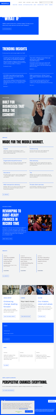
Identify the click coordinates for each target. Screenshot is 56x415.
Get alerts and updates (8, 390)
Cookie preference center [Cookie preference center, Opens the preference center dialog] (18, 412)
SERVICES (20, 4)
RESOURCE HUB (40, 4)
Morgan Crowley (13, 265)
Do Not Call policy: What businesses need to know (44, 259)
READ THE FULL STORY (7, 238)
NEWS (24, 2)
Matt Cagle (41, 263)
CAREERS (50, 4)
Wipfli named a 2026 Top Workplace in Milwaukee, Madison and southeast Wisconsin (43, 356)
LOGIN (33, 2)
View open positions (25, 316)
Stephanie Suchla (8, 265)
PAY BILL (36, 2)
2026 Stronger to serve (8, 333)
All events (6, 339)
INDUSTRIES (15, 4)
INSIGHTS (4, 250)
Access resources (7, 28)
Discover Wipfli (6, 128)
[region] (17, 407)
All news (6, 365)
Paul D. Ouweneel (7, 266)
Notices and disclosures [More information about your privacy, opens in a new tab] (23, 408)
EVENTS (46, 4)
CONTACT (20, 2)
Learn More (6, 270)
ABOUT (35, 4)
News (5, 347)
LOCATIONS (28, 2)
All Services (5, 194)
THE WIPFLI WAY (41, 316)
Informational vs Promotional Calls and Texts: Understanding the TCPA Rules (27, 261)
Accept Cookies (29, 411)
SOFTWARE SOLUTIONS (27, 4)
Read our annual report (9, 316)
